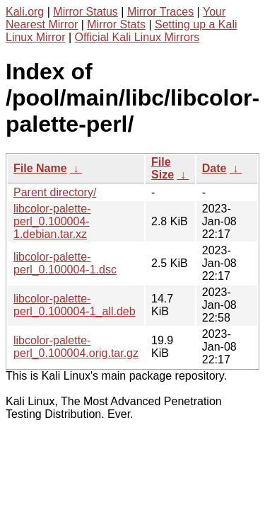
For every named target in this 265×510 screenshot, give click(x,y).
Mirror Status (85, 12)
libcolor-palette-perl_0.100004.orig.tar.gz (76, 346)
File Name (40, 168)
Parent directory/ (54, 192)
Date (214, 168)
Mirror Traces (160, 12)
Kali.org (25, 12)
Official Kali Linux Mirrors (137, 37)
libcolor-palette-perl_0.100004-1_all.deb (74, 305)
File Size (162, 168)
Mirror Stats (116, 24)
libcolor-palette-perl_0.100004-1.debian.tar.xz (51, 221)
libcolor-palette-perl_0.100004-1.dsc (65, 263)
